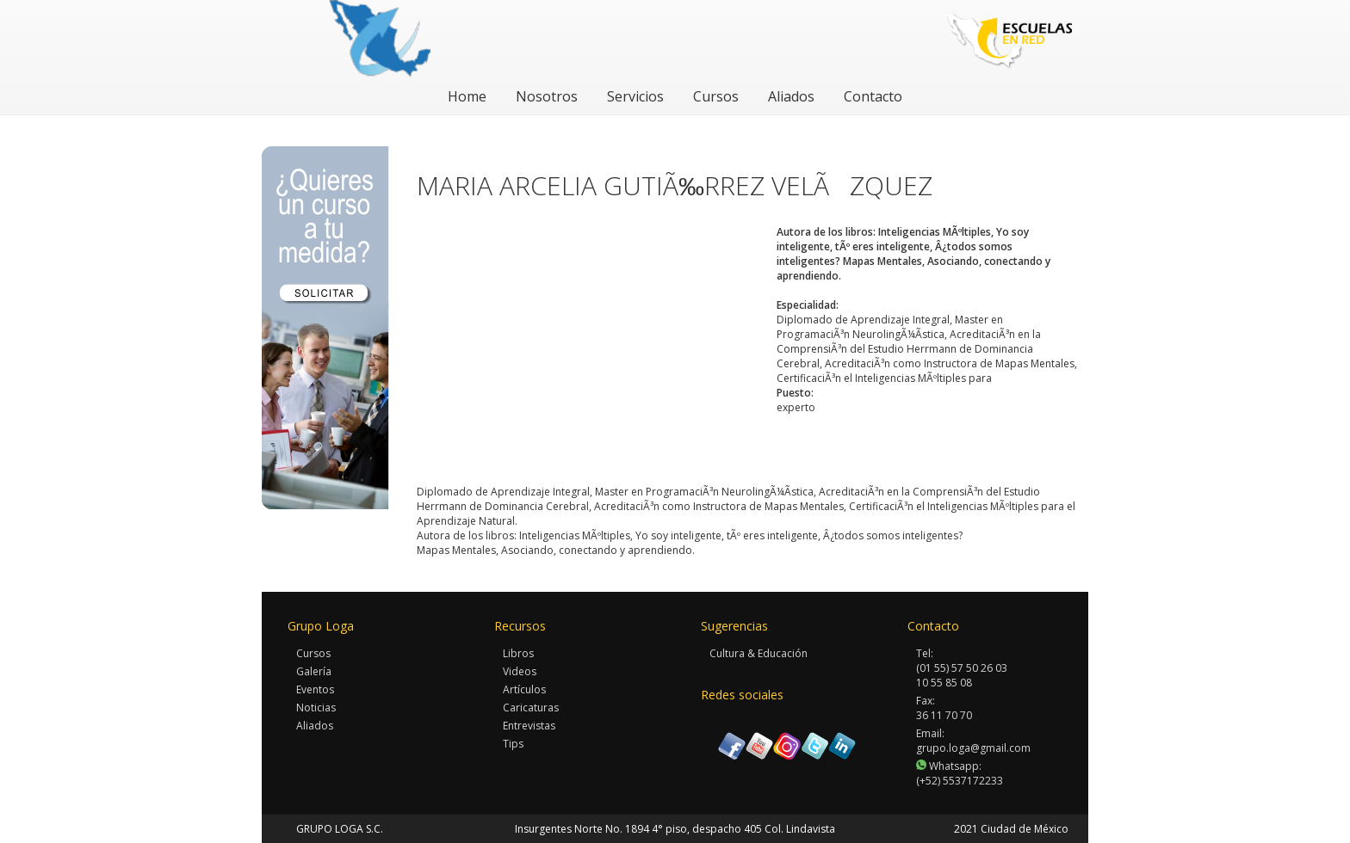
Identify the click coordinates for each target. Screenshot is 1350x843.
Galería (313, 671)
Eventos (315, 689)
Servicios (635, 96)
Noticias (316, 707)
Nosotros (547, 96)
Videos (519, 671)
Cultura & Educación (758, 653)
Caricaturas (531, 707)
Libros (518, 653)
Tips (513, 743)
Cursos (716, 96)
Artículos (524, 689)
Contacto (873, 96)
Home (467, 96)
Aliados (791, 96)
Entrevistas (529, 725)
